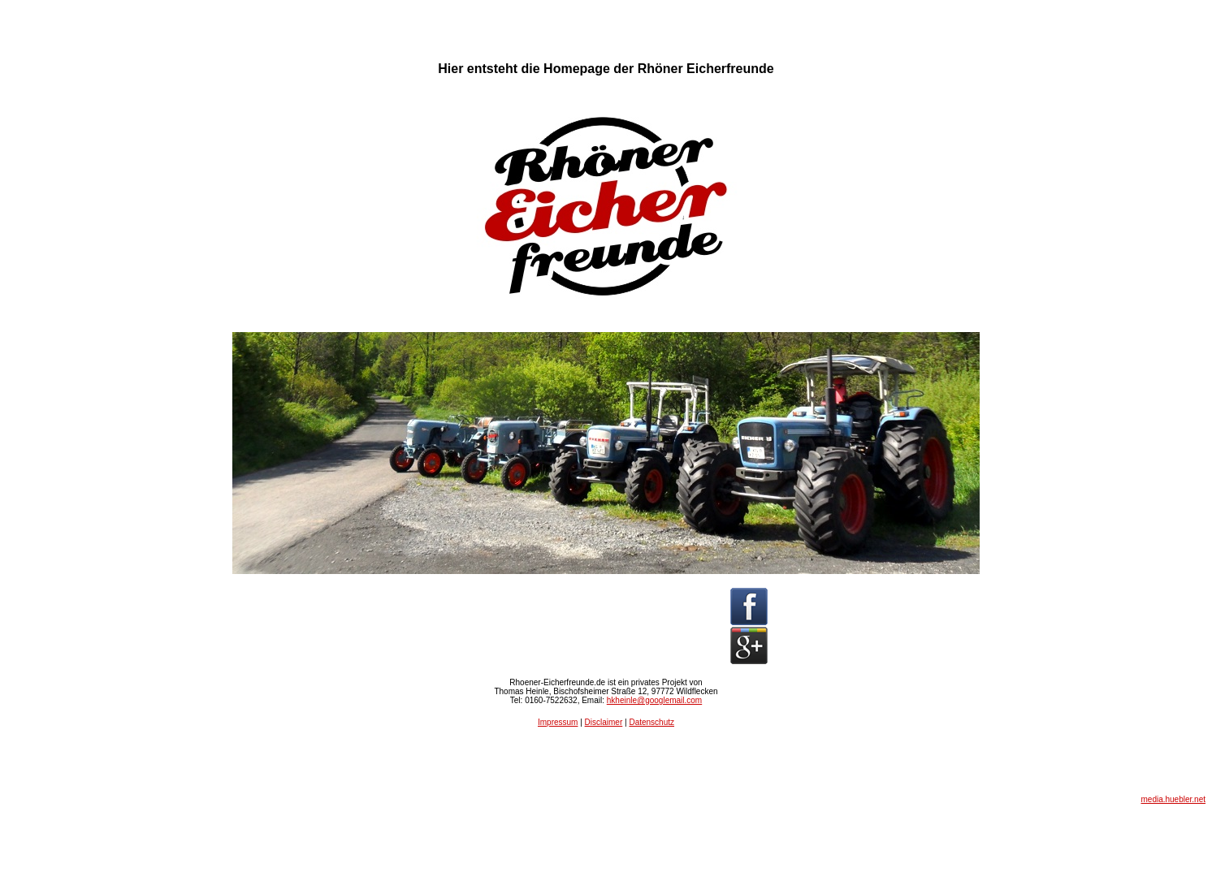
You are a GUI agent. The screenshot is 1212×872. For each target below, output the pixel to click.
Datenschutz (651, 722)
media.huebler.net (1173, 799)
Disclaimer (604, 722)
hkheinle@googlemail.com (654, 700)
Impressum (558, 722)
